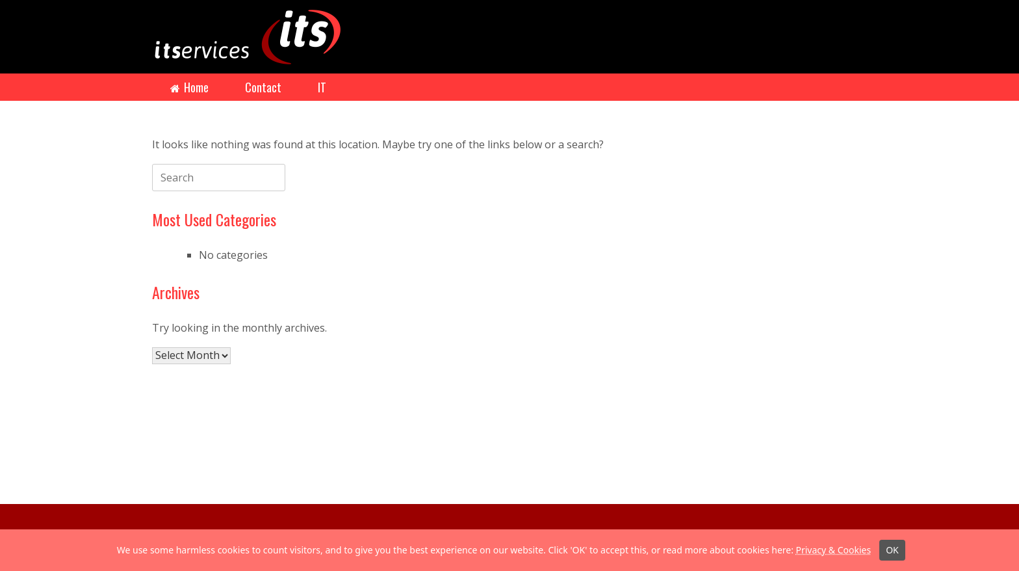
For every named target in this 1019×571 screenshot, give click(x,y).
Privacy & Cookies (833, 550)
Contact (263, 87)
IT (322, 87)
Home (189, 87)
